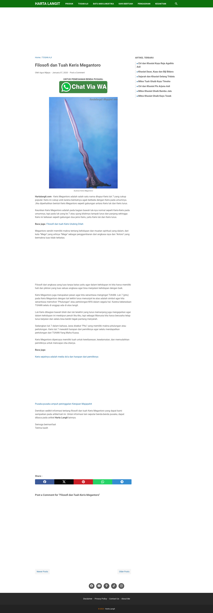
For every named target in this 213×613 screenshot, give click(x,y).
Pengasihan (144, 4)
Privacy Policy (101, 599)
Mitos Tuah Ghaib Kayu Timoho (154, 81)
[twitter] (64, 481)
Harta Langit (47, 4)
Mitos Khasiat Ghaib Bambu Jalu (155, 91)
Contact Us (114, 599)
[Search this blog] (176, 3)
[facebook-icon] (91, 586)
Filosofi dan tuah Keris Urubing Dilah (64, 224)
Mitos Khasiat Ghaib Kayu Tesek (154, 96)
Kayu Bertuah (126, 4)
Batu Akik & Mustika (103, 4)
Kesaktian (160, 4)
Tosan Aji (83, 4)
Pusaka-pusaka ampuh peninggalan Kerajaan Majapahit (63, 404)
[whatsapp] (102, 481)
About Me (125, 599)
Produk (69, 4)
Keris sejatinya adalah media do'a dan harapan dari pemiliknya (66, 356)
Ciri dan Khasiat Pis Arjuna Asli (154, 86)
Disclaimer (87, 599)
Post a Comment (77, 72)
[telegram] (122, 481)
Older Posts (124, 571)
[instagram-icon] (121, 586)
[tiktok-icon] (114, 586)
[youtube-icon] (99, 586)
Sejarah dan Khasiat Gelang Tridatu (156, 76)
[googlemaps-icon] (106, 586)
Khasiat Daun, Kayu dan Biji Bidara (156, 71)
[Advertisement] (106, 32)
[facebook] (44, 481)
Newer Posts (42, 571)
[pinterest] (83, 481)
